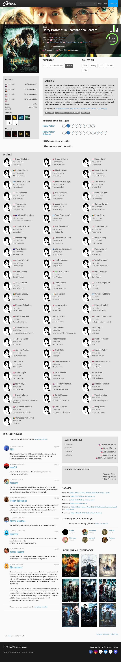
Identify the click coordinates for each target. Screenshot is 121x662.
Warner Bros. (109, 474)
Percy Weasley (18, 254)
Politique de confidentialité (12, 652)
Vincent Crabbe (18, 266)
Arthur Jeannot (17, 552)
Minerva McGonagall (98, 176)
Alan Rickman (61, 170)
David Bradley (100, 249)
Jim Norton (60, 294)
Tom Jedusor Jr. (58, 243)
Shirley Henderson (63, 249)
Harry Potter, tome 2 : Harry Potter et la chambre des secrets (76, 108)
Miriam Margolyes (26, 215)
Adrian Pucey (17, 367)
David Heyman (109, 455)
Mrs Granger (17, 344)
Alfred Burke (60, 372)
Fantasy (62, 47)
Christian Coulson (63, 238)
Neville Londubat (58, 232)
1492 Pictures (109, 479)
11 (105, 133)
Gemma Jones (100, 204)
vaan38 (13, 467)
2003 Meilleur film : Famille (89, 493)
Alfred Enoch (63, 271)
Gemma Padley (22, 350)
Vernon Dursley (18, 232)
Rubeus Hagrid (18, 187)
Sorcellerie (85, 113)
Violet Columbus (101, 384)
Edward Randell (101, 305)
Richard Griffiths (22, 226)
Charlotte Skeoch (102, 361)
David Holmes (21, 395)
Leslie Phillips (21, 328)
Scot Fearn (18, 361)
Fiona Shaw (99, 215)
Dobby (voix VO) (18, 209)
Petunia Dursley (97, 221)
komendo (14, 534)
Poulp (71, 530)
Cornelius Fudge (18, 277)
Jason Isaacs (61, 204)
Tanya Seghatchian (107, 458)
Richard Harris (21, 170)
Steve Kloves (57, 40)
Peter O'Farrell (59, 339)
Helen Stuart (97, 372)
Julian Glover (21, 283)
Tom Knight (97, 328)
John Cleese (60, 283)
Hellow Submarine (18, 500)
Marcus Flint (57, 311)
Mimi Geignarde (58, 254)
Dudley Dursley (97, 243)
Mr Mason (56, 299)
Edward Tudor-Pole (103, 316)
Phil (12, 449)
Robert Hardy (21, 271)
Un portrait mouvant (98, 412)
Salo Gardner (58, 328)
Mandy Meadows (18, 521)
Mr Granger (95, 333)
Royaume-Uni (49, 50)
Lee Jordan (95, 288)
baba (9, 636)
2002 (45, 27)
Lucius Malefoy (58, 209)
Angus (94, 344)
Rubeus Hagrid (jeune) (20, 322)
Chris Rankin (20, 249)
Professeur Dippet (58, 378)
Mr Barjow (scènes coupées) (101, 322)
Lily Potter (16, 423)
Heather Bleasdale (21, 339)
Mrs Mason (95, 299)
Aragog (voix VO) (18, 288)
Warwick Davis (100, 260)
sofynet (111, 530)
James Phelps (100, 226)
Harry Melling (100, 238)
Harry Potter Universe (49, 133)
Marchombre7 (16, 567)
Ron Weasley (96, 165)
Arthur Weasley (58, 198)
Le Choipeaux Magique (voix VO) (23, 333)
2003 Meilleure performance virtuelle (94, 507)
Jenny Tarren (59, 316)
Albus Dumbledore (19, 176)
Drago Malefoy (97, 187)
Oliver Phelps (21, 238)
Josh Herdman (61, 260)
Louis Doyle (20, 372)
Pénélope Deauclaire (19, 356)
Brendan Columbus (23, 407)
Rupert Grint (88, 42)
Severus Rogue (58, 176)
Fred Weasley (96, 232)
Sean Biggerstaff (62, 215)
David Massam (61, 395)
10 (101, 133)
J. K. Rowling (102, 108)
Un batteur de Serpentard (61, 401)
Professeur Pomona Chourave (23, 221)
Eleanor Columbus (23, 305)
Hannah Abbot (96, 367)
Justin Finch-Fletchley (99, 311)
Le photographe (58, 344)
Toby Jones (20, 204)
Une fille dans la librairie (60, 389)
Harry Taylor (20, 384)
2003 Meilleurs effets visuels (82, 500)
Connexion (113, 3)
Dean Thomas (57, 277)
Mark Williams (61, 193)
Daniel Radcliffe (56, 42)
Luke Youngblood (102, 283)
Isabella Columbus (63, 384)
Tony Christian (100, 395)
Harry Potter (49, 126)
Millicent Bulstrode (98, 378)
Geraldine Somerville (24, 418)
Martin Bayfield (22, 316)
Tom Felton (99, 181)
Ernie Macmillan (18, 378)
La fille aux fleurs (97, 389)
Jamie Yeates (61, 305)
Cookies (25, 652)
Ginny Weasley (97, 198)
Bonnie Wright (100, 193)
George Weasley (18, 243)
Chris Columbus (60, 37)
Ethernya (72, 538)
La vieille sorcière (58, 322)
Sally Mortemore (62, 361)
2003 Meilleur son (79, 503)
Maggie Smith (100, 170)
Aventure (54, 47)
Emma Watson (72, 42)
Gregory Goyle (57, 266)
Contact (31, 652)
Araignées (49, 113)
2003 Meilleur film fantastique (86, 513)
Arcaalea (14, 483)
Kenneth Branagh (62, 181)
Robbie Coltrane (22, 181)
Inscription (102, 3)
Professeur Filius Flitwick (100, 266)
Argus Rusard (96, 254)
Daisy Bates (99, 407)
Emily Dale (59, 350)
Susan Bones (17, 311)
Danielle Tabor (100, 350)
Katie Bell (56, 356)
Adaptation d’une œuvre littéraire (67, 113)
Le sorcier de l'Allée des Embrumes (64, 333)
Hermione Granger (59, 165)
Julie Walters (21, 193)
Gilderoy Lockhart (58, 187)
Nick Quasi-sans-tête (59, 288)
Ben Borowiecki (101, 339)
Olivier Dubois (57, 221)
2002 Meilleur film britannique (83, 496)
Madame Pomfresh (98, 209)
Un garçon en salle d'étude (22, 412)
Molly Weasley (17, 198)
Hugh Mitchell (100, 271)
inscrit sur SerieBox (41, 439)
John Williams (109, 452)
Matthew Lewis (61, 226)
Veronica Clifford (102, 294)
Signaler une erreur (103, 634)
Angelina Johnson (98, 356)
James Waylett (22, 260)
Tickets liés (114, 634)
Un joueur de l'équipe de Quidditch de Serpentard (25, 401)
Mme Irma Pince (58, 367)
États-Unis (61, 50)
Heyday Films (109, 476)
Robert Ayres (61, 407)
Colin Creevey (96, 277)
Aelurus (112, 538)
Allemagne (73, 50)
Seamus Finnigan (18, 299)
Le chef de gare (18, 389)
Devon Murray (21, 294)
